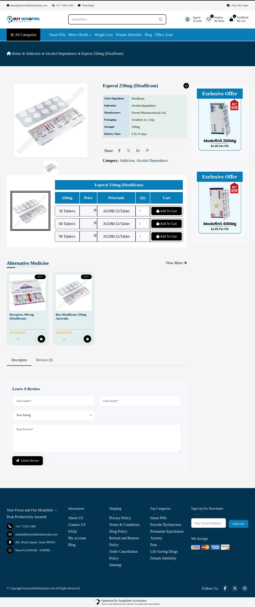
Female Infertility (129, 35)
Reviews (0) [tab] (44, 360)
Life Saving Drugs (164, 551)
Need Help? (86, 5)
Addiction (33, 53)
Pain (153, 545)
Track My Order (237, 5)
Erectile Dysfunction (165, 525)
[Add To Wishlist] (186, 86)
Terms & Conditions (124, 525)
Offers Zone (164, 35)
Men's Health (78, 35)
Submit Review (27, 460)
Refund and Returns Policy (124, 541)
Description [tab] (19, 360)
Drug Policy (118, 531)
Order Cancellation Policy (123, 554)
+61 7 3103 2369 (62, 5)
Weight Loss (103, 35)
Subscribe (238, 523)
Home (14, 53)
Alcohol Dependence (61, 53)
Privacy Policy (120, 518)
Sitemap (115, 565)
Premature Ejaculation (166, 531)
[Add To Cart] (41, 339)
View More (176, 263)
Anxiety (156, 538)
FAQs (72, 531)
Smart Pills (57, 35)
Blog (148, 35)
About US (75, 518)
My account (77, 538)
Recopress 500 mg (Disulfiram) (22, 316)
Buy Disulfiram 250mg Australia (71, 316)
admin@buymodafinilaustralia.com (27, 5)
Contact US (77, 525)
